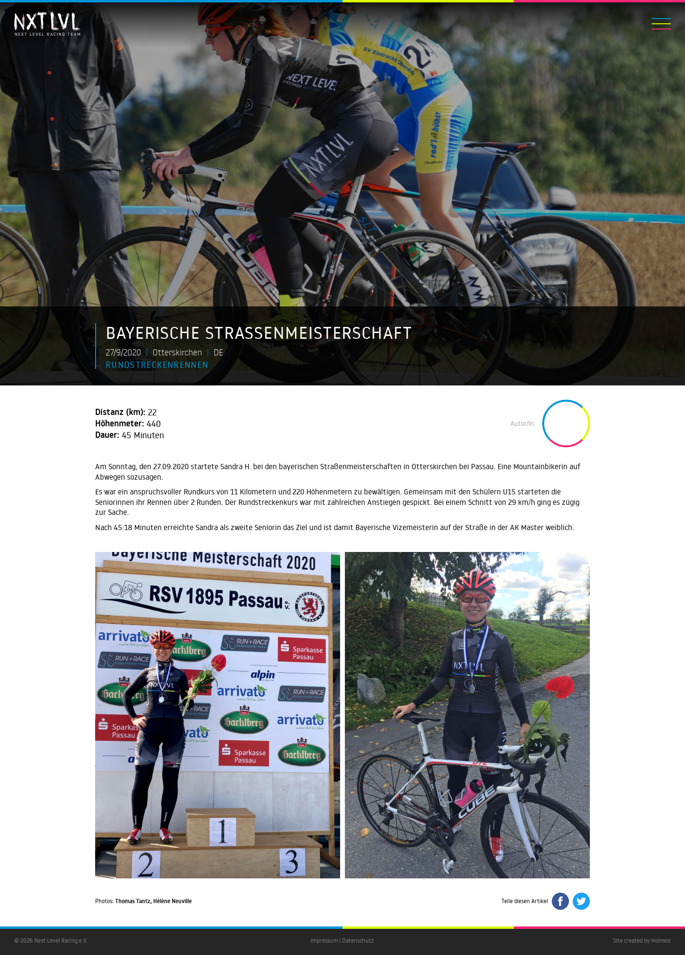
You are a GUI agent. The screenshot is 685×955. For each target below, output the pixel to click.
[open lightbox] (217, 715)
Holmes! (661, 940)
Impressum (324, 940)
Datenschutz (358, 940)
